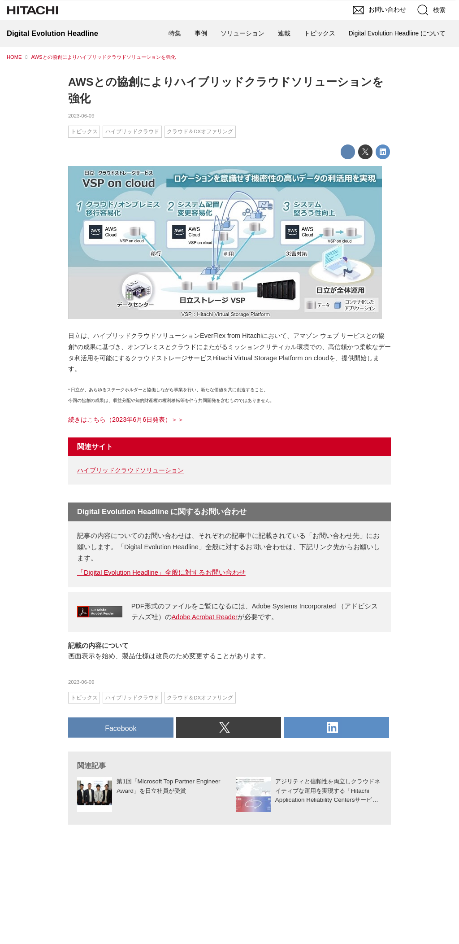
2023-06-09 (81, 115)
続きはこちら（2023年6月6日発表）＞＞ (126, 419)
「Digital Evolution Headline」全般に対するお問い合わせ (161, 572)
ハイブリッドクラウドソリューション (130, 470)
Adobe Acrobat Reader (205, 617)
